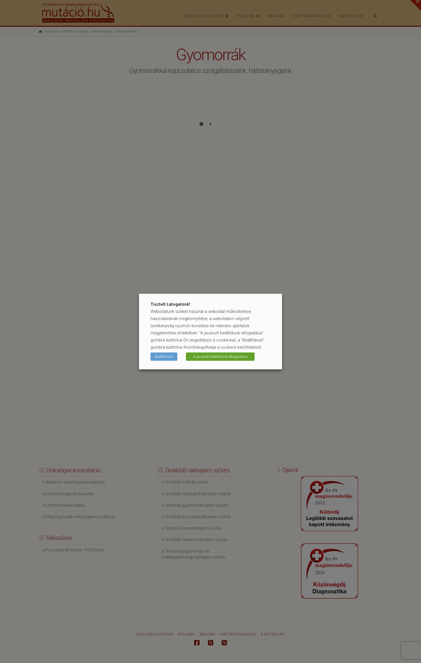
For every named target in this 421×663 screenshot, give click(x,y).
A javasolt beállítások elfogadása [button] (220, 356)
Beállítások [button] (164, 356)
